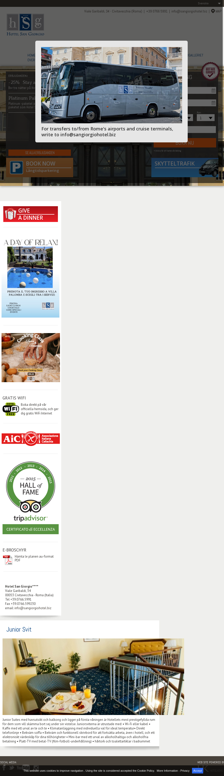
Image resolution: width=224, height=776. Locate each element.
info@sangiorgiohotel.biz (32, 608)
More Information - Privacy (173, 770)
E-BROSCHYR (14, 550)
